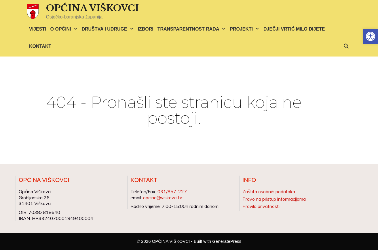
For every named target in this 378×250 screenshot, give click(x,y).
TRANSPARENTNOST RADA (192, 29)
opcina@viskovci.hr (162, 197)
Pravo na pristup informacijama (274, 199)
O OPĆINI (65, 29)
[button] (370, 36)
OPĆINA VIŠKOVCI (92, 8)
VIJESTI (37, 29)
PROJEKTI (245, 29)
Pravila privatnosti (261, 206)
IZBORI (145, 29)
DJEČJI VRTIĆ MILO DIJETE (294, 29)
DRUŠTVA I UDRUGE (108, 29)
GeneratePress (226, 241)
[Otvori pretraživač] (346, 46)
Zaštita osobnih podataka (268, 191)
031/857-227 (172, 191)
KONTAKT (40, 46)
